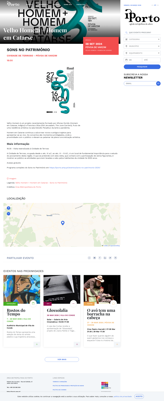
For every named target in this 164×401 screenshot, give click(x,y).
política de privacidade (123, 396)
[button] (61, 223)
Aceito (139, 396)
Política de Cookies (59, 390)
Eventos (29, 4)
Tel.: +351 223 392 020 (13, 387)
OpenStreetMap (115, 246)
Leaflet (105, 246)
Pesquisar (142, 67)
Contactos (80, 4)
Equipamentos (42, 4)
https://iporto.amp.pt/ (13, 391)
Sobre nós (68, 4)
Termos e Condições (60, 381)
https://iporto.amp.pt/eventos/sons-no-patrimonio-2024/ (74, 168)
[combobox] (142, 39)
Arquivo (56, 4)
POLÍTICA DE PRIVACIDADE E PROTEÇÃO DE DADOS (68, 385)
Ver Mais (62, 359)
